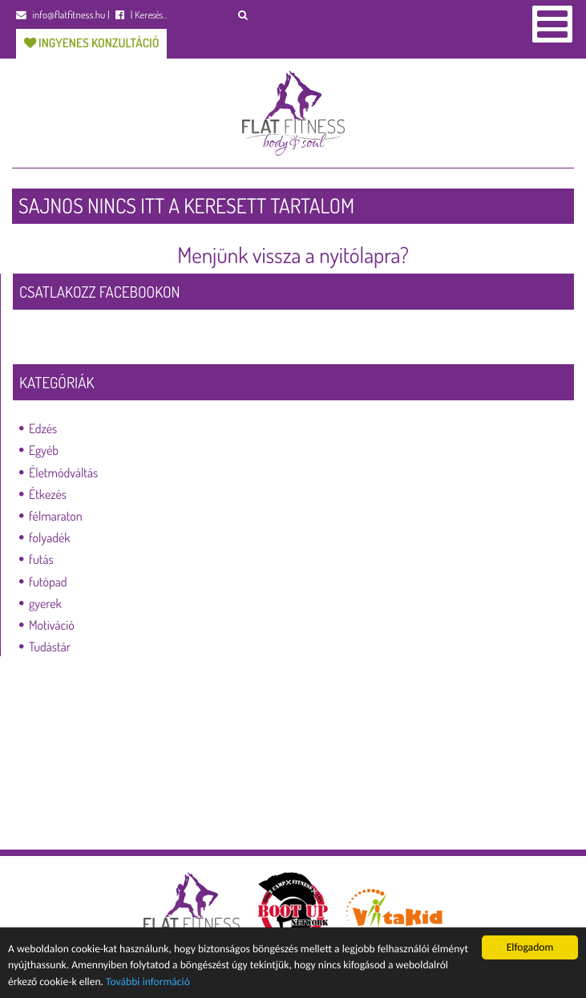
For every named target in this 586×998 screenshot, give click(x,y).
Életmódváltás (63, 473)
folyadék (50, 537)
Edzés (43, 428)
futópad (48, 582)
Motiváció (52, 625)
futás (41, 559)
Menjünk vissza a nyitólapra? (293, 255)
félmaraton (56, 516)
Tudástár (50, 647)
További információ (148, 981)
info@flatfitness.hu (60, 15)
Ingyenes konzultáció (91, 42)
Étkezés (48, 494)
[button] (243, 15)
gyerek (45, 603)
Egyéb (44, 450)
